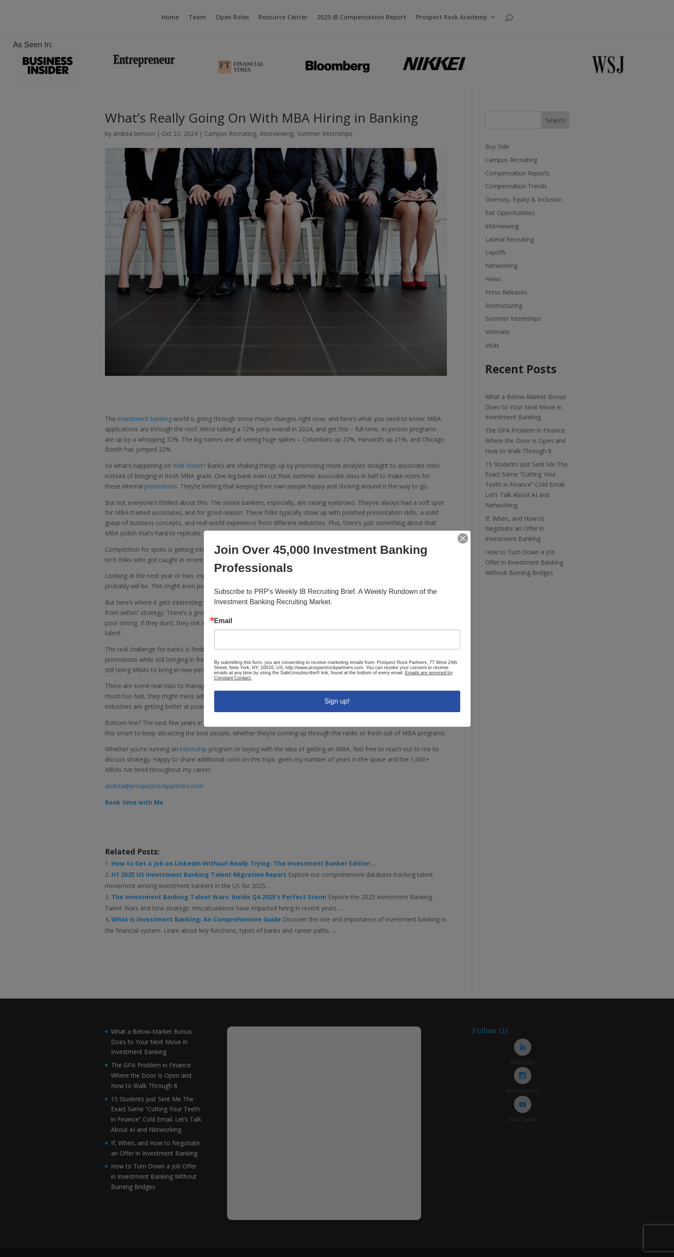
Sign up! (337, 701)
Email (223, 621)
